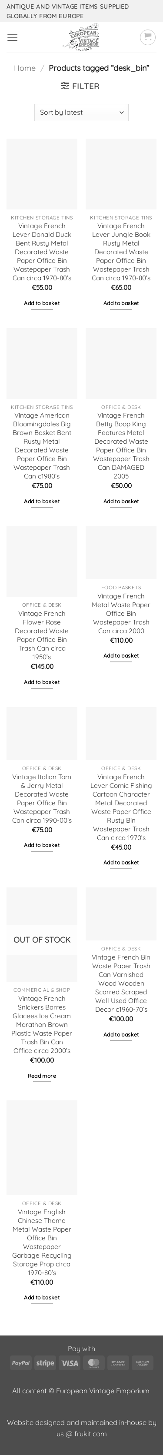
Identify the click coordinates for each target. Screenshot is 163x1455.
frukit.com (90, 1433)
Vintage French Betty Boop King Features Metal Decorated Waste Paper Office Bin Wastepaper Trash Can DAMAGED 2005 (121, 445)
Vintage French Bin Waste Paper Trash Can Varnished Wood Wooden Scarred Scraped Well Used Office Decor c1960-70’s (121, 983)
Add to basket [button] (42, 303)
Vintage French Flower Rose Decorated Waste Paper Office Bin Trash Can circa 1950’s (42, 635)
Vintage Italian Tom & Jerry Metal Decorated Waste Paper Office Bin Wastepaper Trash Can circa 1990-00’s (42, 798)
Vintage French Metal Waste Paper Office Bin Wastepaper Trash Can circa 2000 (121, 613)
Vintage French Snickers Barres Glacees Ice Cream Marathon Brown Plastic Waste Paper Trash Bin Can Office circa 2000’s (41, 1024)
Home (25, 68)
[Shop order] (81, 112)
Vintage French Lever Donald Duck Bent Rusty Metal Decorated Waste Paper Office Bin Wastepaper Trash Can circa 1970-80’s (42, 252)
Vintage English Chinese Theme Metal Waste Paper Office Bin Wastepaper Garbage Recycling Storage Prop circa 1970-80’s (42, 1242)
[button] (12, 37)
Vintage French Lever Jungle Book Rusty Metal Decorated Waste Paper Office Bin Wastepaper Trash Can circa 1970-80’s (121, 252)
